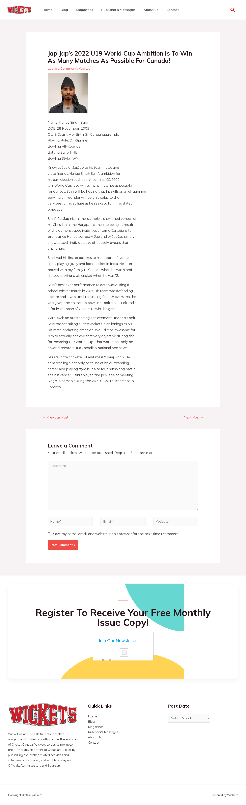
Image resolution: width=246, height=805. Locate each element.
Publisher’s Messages (112, 10)
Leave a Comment (62, 68)
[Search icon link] (233, 10)
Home (47, 10)
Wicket (85, 68)
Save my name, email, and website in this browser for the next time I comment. (116, 538)
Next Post (192, 417)
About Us (143, 10)
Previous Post (57, 417)
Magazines (80, 10)
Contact (164, 10)
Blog (62, 10)
